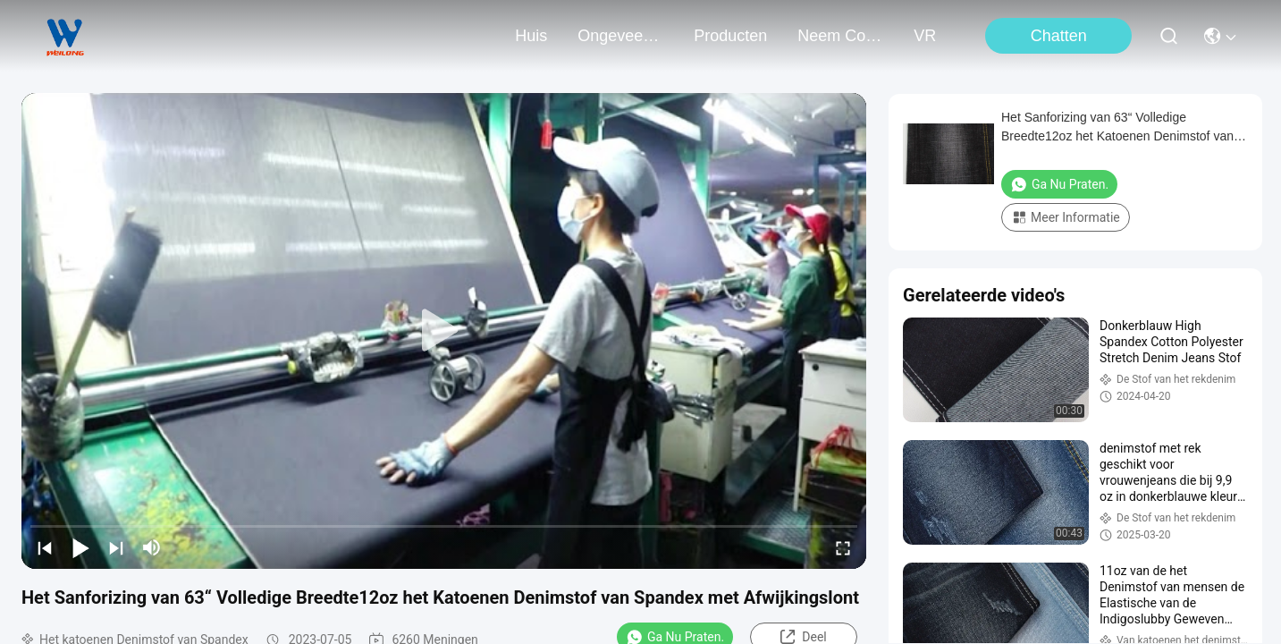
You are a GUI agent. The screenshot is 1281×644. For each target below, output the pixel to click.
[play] (444, 331)
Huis (531, 36)
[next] (116, 547)
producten (730, 36)
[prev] (45, 547)
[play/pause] (80, 547)
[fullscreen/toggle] (843, 547)
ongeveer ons (620, 36)
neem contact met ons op (840, 36)
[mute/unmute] (152, 547)
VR (925, 36)
